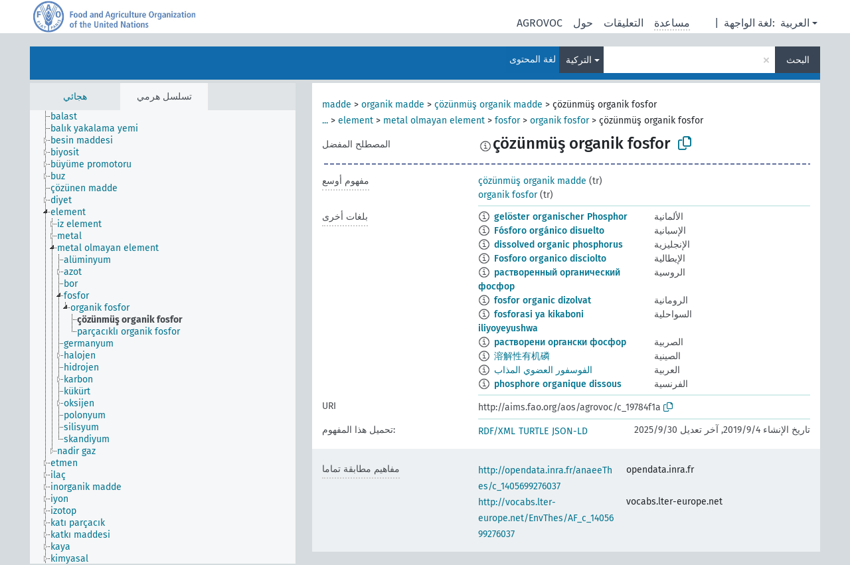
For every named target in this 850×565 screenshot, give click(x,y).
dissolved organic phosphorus (558, 244)
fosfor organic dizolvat (542, 300)
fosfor (507, 120)
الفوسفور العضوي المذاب (543, 370)
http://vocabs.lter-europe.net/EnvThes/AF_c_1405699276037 (546, 518)
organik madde (392, 104)
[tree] (163, 337)
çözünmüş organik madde (488, 104)
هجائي (75, 96)
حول (583, 23)
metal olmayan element (434, 120)
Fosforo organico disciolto (550, 258)
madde (336, 104)
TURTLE (534, 431)
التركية (579, 60)
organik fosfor (559, 120)
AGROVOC (539, 23)
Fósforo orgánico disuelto (549, 230)
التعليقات (623, 23)
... (325, 120)
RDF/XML (496, 431)
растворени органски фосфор (560, 342)
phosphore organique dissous (558, 384)
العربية (794, 23)
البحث (797, 60)
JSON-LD (570, 431)
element (355, 120)
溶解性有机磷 (522, 356)
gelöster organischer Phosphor (561, 216)
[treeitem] (69, 117)
